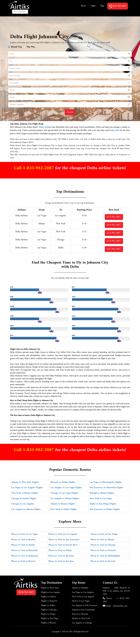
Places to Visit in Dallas (60, 550)
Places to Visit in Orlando (103, 550)
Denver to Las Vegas (81, 601)
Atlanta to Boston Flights (62, 504)
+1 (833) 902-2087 (116, 600)
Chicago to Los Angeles (22, 504)
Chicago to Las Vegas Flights (64, 493)
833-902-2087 (114, 217)
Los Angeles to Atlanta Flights (26, 509)
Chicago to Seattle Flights (23, 499)
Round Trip (16, 46)
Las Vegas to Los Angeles (83, 592)
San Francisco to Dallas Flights (105, 509)
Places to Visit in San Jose (61, 561)
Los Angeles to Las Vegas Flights (66, 488)
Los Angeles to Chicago (82, 623)
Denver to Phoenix (80, 614)
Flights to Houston (49, 601)
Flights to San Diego (50, 618)
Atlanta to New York (81, 618)
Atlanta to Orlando (80, 588)
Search (70, 112)
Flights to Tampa (48, 614)
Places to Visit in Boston (23, 540)
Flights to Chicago (49, 610)
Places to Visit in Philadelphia (105, 556)
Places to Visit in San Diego (104, 534)
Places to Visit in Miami (102, 540)
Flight (93, 6)
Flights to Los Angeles (50, 592)
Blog (102, 6)
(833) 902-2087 (20, 11)
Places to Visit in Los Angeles (62, 534)
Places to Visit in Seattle (23, 545)
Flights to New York (50, 588)
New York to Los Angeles (83, 597)
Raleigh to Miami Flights (102, 493)
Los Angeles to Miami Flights (64, 499)
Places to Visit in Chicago (103, 545)
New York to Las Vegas (101, 499)
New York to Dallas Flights (63, 509)
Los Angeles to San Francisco (84, 605)
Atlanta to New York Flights (25, 482)
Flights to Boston (48, 623)
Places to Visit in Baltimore (24, 556)
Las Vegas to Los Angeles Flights (27, 488)
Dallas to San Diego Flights (103, 504)
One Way (31, 46)
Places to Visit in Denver (23, 561)
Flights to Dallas (48, 605)
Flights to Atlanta (48, 597)
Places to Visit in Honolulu (24, 550)
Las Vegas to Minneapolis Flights (106, 482)
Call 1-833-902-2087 (34, 168)
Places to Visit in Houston (61, 556)
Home (83, 6)
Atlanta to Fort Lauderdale (83, 610)
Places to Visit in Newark (103, 561)
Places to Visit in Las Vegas (24, 534)
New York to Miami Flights (24, 493)
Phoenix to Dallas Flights (62, 482)
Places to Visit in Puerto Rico (62, 545)
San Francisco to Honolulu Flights (106, 488)
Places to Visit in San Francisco (63, 540)
